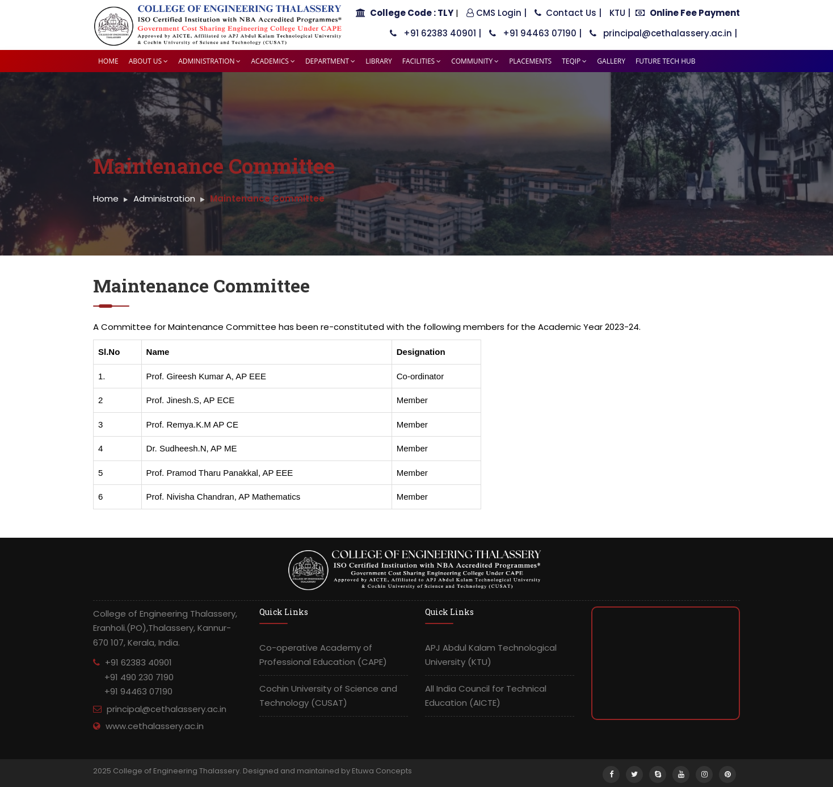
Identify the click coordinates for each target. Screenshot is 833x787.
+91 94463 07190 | (535, 33)
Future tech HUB (666, 61)
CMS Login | (496, 13)
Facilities (421, 61)
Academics (273, 61)
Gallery (611, 61)
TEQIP (574, 61)
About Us (148, 61)
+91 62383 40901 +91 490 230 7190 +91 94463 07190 (133, 676)
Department (330, 61)
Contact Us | (568, 13)
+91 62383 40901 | (435, 33)
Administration (209, 61)
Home (108, 61)
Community (475, 61)
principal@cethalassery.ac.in (166, 709)
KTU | (619, 13)
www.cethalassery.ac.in (155, 726)
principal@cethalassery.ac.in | (663, 33)
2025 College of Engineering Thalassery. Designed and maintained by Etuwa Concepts (252, 770)
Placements (530, 61)
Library (378, 61)
